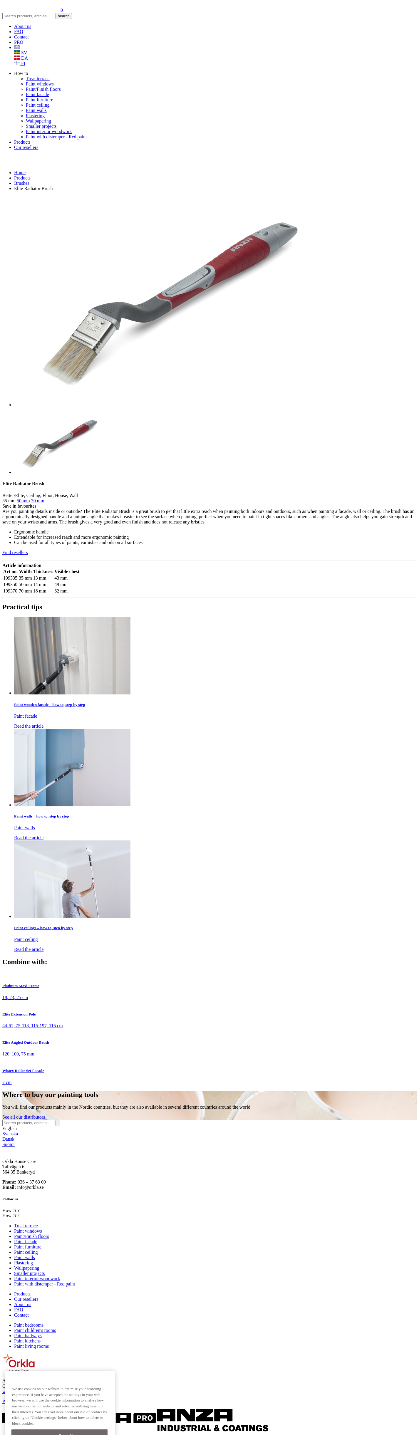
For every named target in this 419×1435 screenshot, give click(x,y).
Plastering (35, 115)
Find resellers (15, 552)
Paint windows (40, 83)
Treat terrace (38, 78)
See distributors (23, 1117)
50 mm (23, 500)
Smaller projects (41, 126)
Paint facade (37, 94)
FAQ (18, 31)
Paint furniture (39, 99)
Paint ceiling (37, 105)
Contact (21, 36)
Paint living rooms (31, 1346)
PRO (18, 42)
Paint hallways (28, 1335)
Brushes (21, 183)
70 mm (37, 500)
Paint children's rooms (35, 1330)
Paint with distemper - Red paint (56, 136)
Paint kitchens (27, 1340)
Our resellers (26, 147)
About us (22, 26)
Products (22, 142)
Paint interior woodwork (49, 131)
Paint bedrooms (28, 1324)
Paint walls (36, 110)
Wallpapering (38, 120)
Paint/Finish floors (43, 89)
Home (20, 172)
